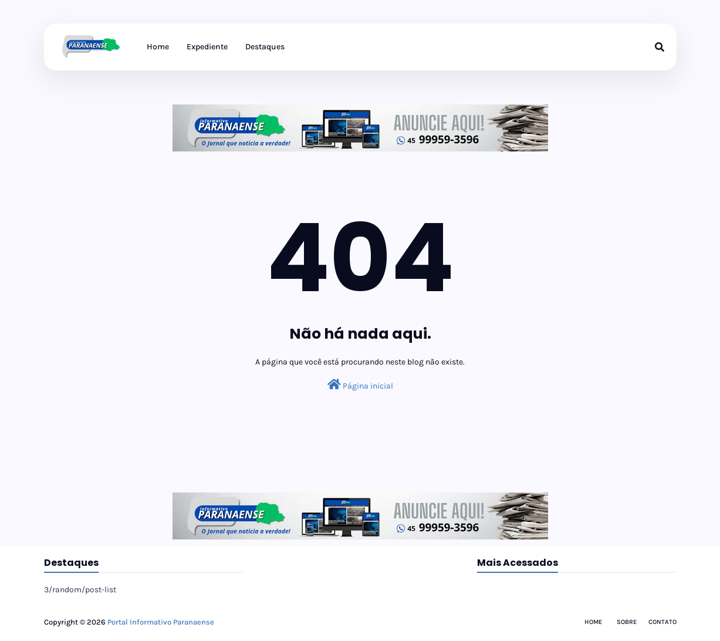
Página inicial (360, 385)
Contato (662, 622)
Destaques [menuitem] (265, 47)
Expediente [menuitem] (207, 47)
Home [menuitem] (158, 47)
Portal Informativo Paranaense (160, 622)
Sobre (627, 622)
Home (593, 622)
